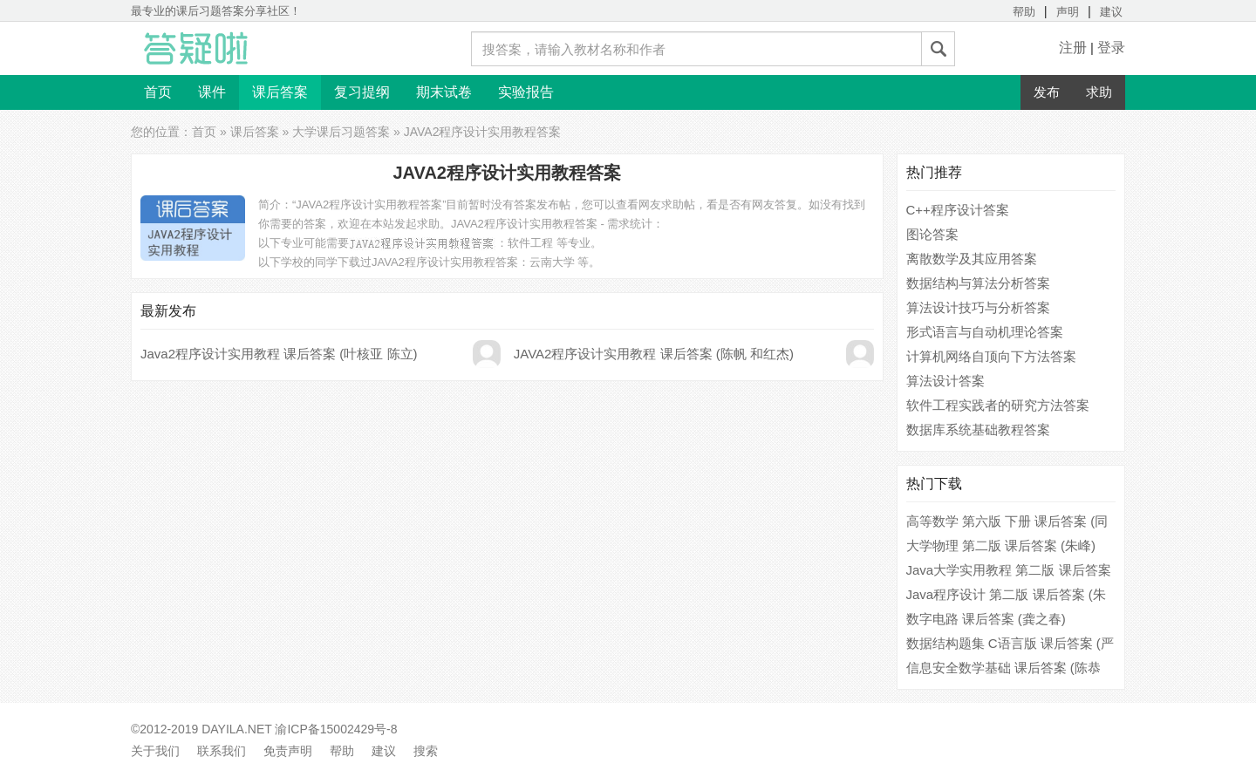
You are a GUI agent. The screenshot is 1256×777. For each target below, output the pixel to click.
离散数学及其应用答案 (971, 258)
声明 (1067, 11)
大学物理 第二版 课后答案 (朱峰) (1001, 545)
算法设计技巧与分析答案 (978, 307)
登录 (1111, 47)
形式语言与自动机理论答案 (984, 331)
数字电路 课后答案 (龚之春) (986, 618)
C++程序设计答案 (957, 209)
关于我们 (155, 751)
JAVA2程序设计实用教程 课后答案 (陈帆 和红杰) (654, 353)
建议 (1111, 11)
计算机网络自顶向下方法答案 (991, 356)
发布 (1047, 92)
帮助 (1024, 11)
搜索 (425, 751)
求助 (1099, 92)
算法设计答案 (945, 380)
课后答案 (280, 92)
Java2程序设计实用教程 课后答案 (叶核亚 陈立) (279, 353)
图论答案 (932, 234)
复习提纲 (362, 92)
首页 (158, 92)
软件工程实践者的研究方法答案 (997, 405)
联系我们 (221, 751)
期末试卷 (444, 92)
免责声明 (287, 751)
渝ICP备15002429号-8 (336, 729)
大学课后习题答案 (341, 132)
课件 (212, 92)
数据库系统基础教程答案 (978, 429)
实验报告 (526, 92)
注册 (1073, 47)
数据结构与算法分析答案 (978, 283)
